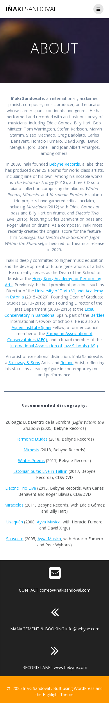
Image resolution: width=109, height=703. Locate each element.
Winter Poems (31, 460)
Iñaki (31, 9)
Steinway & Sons (24, 362)
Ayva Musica (48, 522)
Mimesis (31, 449)
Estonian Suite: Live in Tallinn (40, 471)
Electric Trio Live (20, 488)
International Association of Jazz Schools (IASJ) (54, 345)
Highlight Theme (58, 694)
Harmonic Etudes (31, 439)
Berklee (97, 315)
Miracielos (14, 505)
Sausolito (15, 538)
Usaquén (14, 522)
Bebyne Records (64, 164)
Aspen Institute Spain (31, 327)
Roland (67, 362)
